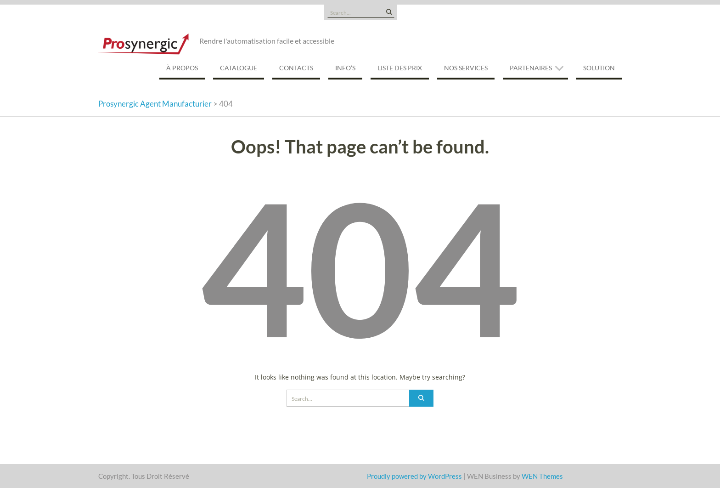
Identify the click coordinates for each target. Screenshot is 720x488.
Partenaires (531, 68)
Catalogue (238, 68)
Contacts (296, 68)
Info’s (345, 68)
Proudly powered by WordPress (414, 476)
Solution (599, 68)
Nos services (466, 68)
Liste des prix (399, 68)
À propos (182, 68)
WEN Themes (542, 476)
